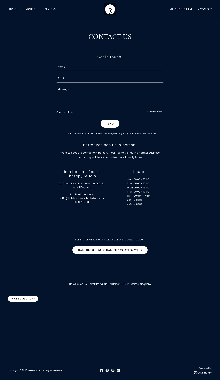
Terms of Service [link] (141, 133)
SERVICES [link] (49, 9)
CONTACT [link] (206, 9)
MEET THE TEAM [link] (180, 9)
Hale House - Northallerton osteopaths (110, 250)
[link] (110, 9)
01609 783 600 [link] (81, 202)
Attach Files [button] (66, 112)
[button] (58, 112)
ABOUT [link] (30, 9)
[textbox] (110, 67)
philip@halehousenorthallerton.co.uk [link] (81, 198)
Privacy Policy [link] (121, 133)
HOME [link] (13, 9)
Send (110, 123)
